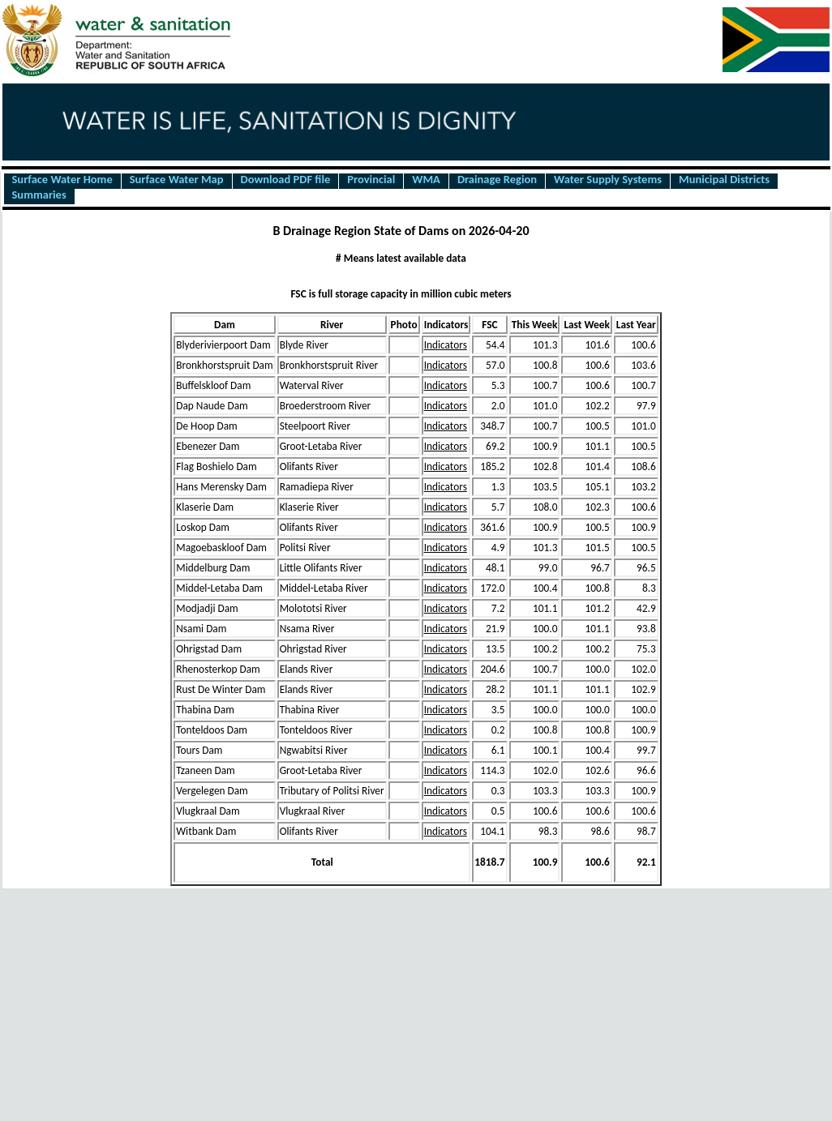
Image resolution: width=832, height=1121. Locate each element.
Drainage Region (497, 179)
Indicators (445, 345)
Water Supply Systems (608, 179)
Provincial (371, 179)
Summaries (39, 195)
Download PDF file (286, 179)
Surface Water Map (177, 179)
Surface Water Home (62, 179)
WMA (426, 179)
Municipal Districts (724, 179)
